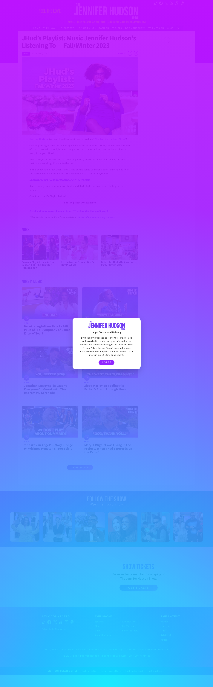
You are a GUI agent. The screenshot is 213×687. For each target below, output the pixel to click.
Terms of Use (125, 338)
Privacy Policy (89, 348)
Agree (106, 362)
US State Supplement (112, 355)
